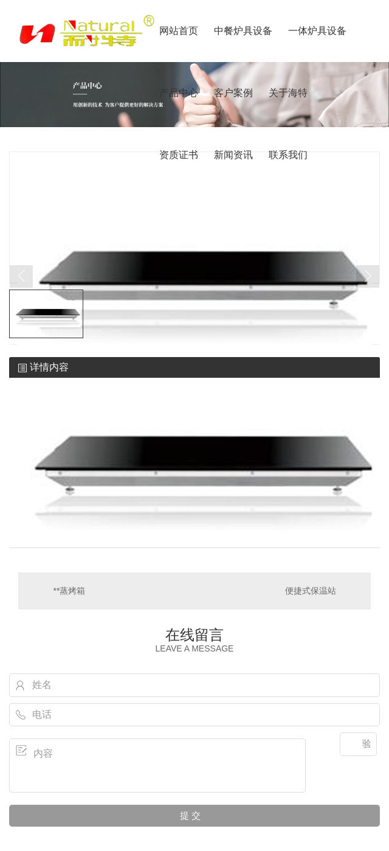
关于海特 (288, 93)
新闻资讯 (233, 155)
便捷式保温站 (310, 591)
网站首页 (178, 31)
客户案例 (233, 93)
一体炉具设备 (317, 31)
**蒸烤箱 (69, 591)
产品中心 (178, 93)
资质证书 (178, 155)
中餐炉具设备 (243, 31)
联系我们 (288, 155)
